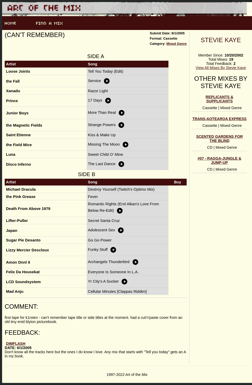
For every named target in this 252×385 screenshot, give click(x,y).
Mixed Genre (176, 44)
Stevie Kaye (221, 40)
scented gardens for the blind (219, 138)
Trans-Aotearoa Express (219, 119)
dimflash (15, 343)
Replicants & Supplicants (219, 99)
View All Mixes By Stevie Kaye (221, 68)
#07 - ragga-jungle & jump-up (219, 160)
